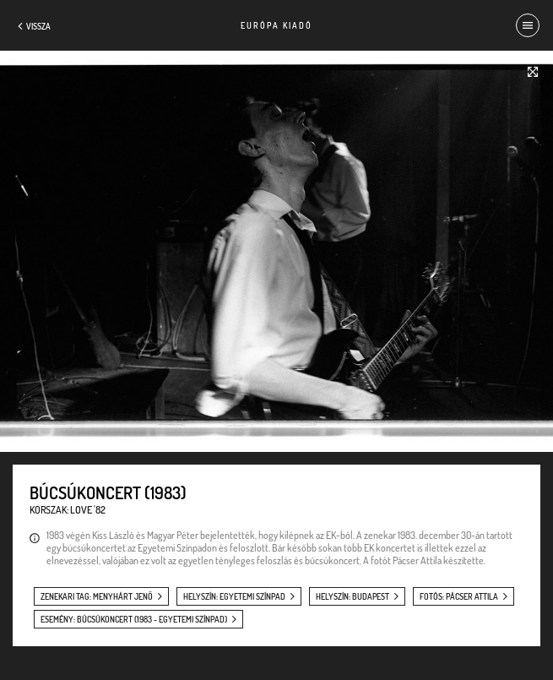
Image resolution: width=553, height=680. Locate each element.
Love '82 (88, 509)
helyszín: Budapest (352, 596)
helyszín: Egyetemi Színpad (234, 596)
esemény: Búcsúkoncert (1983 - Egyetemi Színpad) (134, 619)
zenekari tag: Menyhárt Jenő (97, 596)
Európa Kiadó (276, 25)
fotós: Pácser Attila (459, 596)
